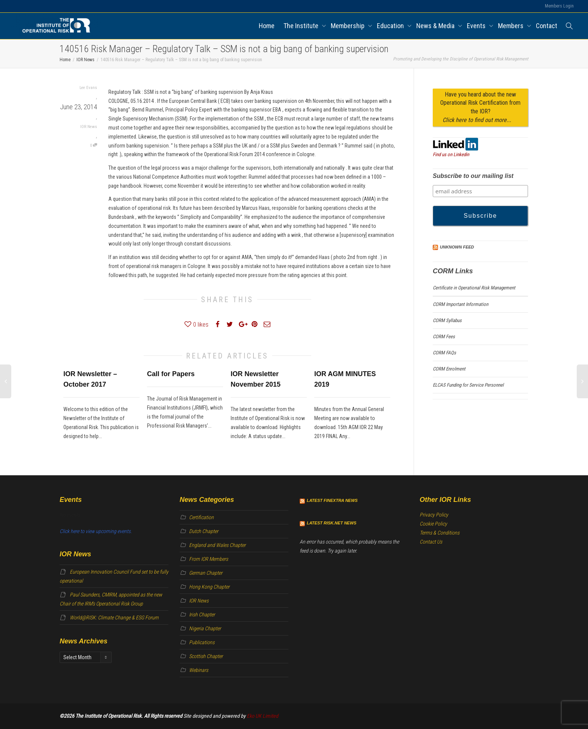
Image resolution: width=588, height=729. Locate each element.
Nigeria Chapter (205, 628)
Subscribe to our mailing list (473, 176)
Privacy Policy (434, 515)
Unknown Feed (457, 247)
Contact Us (431, 542)
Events (477, 26)
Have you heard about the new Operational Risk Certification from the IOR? (480, 107)
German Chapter (205, 573)
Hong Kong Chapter (209, 587)
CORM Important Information (460, 304)
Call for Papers (171, 374)
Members (511, 26)
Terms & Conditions (439, 533)
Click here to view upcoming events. (96, 531)
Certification (201, 517)
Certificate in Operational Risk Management (474, 288)
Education (391, 26)
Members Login (559, 6)
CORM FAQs (444, 352)
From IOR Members (208, 559)
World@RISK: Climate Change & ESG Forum (114, 618)
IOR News (88, 126)
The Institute (302, 26)
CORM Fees (444, 336)
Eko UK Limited (262, 716)
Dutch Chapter (203, 531)
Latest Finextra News (332, 500)
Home (266, 26)
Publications (201, 642)
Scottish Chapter (206, 656)
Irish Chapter (202, 615)
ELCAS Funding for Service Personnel (468, 385)
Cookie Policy (433, 524)
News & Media (436, 26)
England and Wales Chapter (217, 545)
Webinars (198, 670)
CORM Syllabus (447, 320)
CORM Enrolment (449, 369)
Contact (546, 26)
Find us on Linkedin (451, 154)
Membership (348, 26)
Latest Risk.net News (331, 523)
